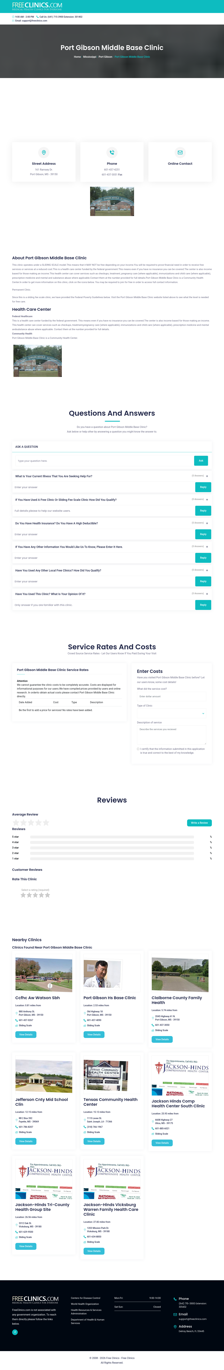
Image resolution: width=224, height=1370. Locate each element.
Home (77, 56)
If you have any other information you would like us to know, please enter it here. (69, 547)
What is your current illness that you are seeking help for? (53, 476)
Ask (201, 460)
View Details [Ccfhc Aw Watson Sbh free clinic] (26, 1034)
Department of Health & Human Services (87, 1321)
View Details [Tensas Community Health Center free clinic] (94, 1141)
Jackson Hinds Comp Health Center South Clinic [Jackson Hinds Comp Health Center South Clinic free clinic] (178, 1104)
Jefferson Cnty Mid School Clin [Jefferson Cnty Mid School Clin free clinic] (41, 1102)
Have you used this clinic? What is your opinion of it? (50, 594)
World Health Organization (85, 1304)
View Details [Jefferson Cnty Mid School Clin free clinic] (26, 1141)
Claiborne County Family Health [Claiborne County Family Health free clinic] (177, 1000)
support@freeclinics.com (34, 20)
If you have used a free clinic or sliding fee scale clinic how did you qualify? (66, 499)
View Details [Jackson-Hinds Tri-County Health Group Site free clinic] (26, 1246)
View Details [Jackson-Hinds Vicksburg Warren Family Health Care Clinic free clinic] (94, 1251)
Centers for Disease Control (85, 1298)
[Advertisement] (112, 102)
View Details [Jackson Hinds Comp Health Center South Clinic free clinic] (162, 1142)
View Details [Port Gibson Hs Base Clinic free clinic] (94, 1034)
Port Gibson (105, 56)
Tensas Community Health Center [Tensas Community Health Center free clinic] (111, 1102)
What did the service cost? (152, 688)
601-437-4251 (112, 169)
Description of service (149, 722)
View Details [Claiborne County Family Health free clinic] (162, 1039)
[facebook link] (15, 1332)
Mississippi (89, 56)
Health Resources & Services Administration (86, 1312)
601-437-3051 (110, 174)
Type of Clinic (144, 705)
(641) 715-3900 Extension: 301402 (65, 17)
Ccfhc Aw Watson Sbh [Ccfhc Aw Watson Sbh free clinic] (37, 997)
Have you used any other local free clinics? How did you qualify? (58, 570)
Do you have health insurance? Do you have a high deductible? (56, 523)
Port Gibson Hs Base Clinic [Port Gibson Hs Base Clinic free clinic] (110, 997)
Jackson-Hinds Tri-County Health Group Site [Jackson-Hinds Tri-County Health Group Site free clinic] (42, 1207)
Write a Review (199, 822)
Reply (203, 487)
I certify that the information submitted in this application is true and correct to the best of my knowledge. (172, 750)
